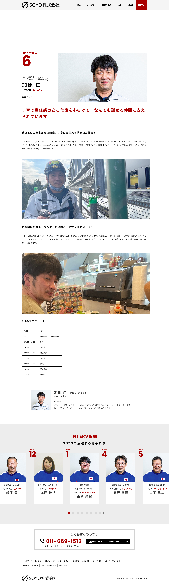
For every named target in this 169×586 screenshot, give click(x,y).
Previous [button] (66, 513)
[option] (84, 478)
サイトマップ (71, 566)
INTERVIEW (106, 5)
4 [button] (82, 513)
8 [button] (100, 513)
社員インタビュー (71, 561)
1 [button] (69, 513)
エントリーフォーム (128, 561)
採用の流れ (97, 561)
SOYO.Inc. (129, 578)
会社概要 (37, 566)
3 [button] (78, 513)
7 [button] (96, 513)
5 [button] (87, 513)
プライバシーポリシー (53, 566)
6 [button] (91, 513)
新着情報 (27, 566)
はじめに (78, 5)
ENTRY (141, 5)
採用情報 (86, 561)
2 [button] (73, 513)
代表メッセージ (54, 561)
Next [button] (104, 513)
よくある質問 (111, 561)
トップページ (28, 561)
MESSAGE (91, 5)
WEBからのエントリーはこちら (109, 543)
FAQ (119, 5)
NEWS (130, 5)
